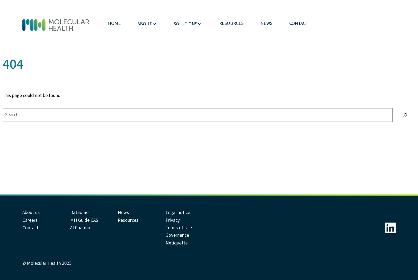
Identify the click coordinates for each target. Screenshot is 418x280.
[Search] (405, 115)
